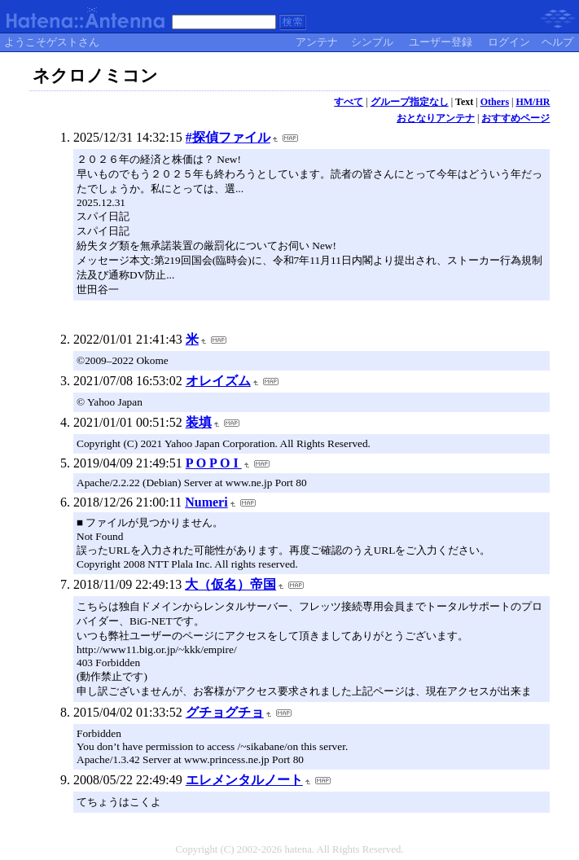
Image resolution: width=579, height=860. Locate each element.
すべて (348, 102)
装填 (199, 422)
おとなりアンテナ (436, 118)
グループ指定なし (410, 102)
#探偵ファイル (228, 137)
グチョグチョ (225, 712)
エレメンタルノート (244, 780)
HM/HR (532, 102)
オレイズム (218, 381)
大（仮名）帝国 (230, 584)
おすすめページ (515, 118)
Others (494, 102)
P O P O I (214, 463)
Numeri (206, 502)
